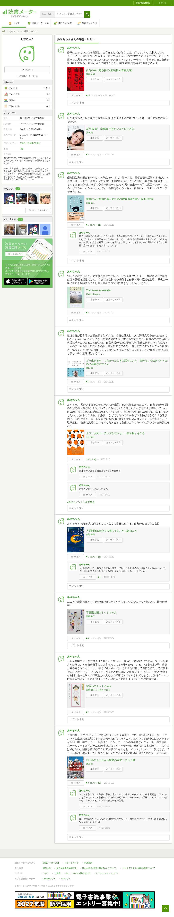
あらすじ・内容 (113, 79)
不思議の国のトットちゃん (101, 612)
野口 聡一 (90, 368)
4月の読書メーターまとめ (27, 76)
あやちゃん (14, 31)
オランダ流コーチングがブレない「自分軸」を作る (115, 433)
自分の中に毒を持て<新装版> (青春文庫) (109, 70)
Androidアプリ (49, 879)
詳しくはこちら (15, 254)
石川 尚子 (90, 437)
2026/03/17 (110, 95)
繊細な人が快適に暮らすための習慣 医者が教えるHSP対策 (119, 198)
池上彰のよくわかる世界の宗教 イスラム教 (110, 760)
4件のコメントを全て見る (81, 502)
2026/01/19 (109, 155)
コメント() (96, 95)
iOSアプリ (66, 879)
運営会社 (47, 868)
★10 (87, 95)
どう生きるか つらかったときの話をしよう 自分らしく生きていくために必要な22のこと (127, 362)
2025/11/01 (109, 712)
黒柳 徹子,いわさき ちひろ (98, 690)
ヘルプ (46, 873)
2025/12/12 (109, 557)
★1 (87, 225)
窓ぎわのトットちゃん (99, 686)
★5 (87, 382)
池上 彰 (89, 764)
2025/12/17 (109, 382)
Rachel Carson (93, 294)
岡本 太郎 (90, 74)
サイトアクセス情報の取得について (139, 868)
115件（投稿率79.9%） (30, 143)
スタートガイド (72, 863)
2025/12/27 (109, 313)
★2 (87, 312)
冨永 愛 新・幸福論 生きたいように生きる (110, 128)
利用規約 (88, 863)
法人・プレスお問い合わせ (78, 873)
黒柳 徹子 (90, 616)
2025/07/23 (109, 783)
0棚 (21, 149)
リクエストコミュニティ (107, 873)
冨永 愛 (89, 132)
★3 (87, 155)
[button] (87, 14)
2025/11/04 (109, 638)
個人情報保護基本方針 (66, 868)
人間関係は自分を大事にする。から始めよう (111, 530)
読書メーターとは (51, 863)
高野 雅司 (90, 534)
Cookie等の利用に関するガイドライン (99, 868)
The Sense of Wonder (98, 290)
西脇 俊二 (90, 203)
